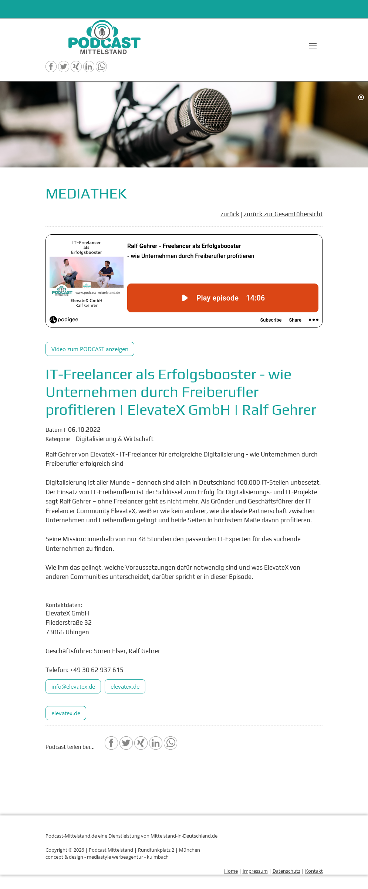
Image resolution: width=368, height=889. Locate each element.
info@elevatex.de (73, 686)
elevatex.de (125, 686)
